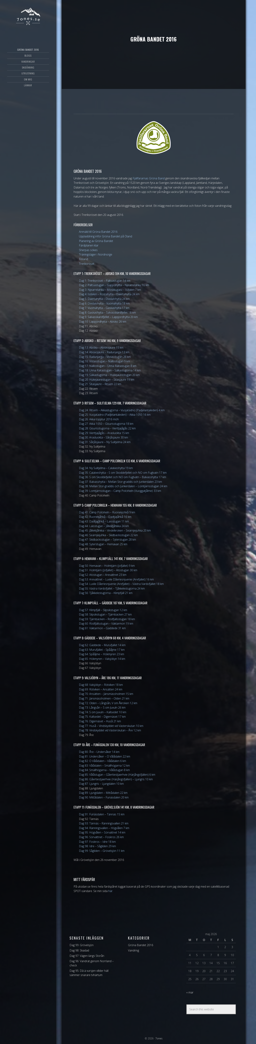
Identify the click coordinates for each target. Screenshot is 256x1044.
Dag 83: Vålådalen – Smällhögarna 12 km (104, 765)
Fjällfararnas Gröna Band (149, 178)
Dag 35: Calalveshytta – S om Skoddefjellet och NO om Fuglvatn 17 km (123, 473)
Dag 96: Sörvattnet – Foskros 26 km (101, 837)
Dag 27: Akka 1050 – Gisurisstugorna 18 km (106, 424)
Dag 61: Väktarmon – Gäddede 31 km (102, 628)
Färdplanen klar (88, 245)
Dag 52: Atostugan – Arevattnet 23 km (102, 575)
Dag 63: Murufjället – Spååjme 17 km (102, 650)
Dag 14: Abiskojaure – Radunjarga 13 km (104, 352)
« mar (189, 992)
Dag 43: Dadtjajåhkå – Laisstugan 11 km (104, 521)
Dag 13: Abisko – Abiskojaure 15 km (101, 347)
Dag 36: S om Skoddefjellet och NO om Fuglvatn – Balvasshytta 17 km (122, 477)
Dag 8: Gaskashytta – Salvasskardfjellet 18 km (107, 312)
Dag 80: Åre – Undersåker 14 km (99, 752)
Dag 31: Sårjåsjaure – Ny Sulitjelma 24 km (104, 442)
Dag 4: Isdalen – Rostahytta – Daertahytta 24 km (109, 294)
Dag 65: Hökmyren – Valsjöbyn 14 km (102, 659)
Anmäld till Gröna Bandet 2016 (98, 232)
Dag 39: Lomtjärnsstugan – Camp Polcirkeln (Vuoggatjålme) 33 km (120, 491)
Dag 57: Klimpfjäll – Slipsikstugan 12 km (103, 610)
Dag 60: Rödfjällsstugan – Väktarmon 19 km (106, 623)
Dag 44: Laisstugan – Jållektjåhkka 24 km (104, 526)
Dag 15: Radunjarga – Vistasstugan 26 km (105, 357)
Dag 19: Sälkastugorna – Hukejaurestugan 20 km (109, 375)
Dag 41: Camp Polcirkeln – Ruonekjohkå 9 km (107, 512)
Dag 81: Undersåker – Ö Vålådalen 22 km (104, 756)
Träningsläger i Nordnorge (95, 254)
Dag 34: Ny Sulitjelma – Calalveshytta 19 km (106, 468)
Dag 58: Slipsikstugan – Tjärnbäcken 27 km (105, 614)
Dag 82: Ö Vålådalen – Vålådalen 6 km (102, 761)
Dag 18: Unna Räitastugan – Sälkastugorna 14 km (110, 370)
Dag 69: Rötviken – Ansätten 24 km (100, 689)
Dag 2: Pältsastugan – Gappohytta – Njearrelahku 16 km (114, 285)
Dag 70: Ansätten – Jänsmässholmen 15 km (106, 694)
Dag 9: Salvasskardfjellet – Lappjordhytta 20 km (108, 317)
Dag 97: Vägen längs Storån (87, 956)
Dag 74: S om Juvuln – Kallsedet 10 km (102, 712)
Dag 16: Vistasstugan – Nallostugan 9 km (104, 361)
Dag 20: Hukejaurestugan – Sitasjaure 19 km (106, 380)
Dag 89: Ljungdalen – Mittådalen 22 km (103, 793)
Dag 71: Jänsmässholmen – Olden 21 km (104, 698)
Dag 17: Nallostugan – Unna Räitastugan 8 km (107, 366)
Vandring (133, 950)
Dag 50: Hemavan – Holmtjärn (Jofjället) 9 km (107, 566)
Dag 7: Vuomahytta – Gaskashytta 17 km (104, 308)
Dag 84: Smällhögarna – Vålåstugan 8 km (104, 770)
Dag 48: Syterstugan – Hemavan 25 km (103, 544)
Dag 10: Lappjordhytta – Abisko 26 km (102, 322)
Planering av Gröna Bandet (96, 241)
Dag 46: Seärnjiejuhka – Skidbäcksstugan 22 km (108, 535)
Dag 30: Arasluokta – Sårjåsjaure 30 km (103, 437)
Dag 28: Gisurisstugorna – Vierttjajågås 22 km (107, 428)
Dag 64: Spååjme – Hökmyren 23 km (101, 654)
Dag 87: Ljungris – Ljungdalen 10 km (101, 784)
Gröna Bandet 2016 (140, 945)
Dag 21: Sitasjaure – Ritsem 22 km (100, 384)
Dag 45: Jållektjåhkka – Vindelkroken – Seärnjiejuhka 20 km (115, 530)
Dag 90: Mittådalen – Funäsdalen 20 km (104, 797)
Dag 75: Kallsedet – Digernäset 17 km (102, 717)
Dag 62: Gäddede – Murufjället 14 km (102, 645)
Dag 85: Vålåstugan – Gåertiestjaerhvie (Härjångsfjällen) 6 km (117, 775)
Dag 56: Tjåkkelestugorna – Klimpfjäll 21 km (105, 593)
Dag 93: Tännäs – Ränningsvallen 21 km (103, 823)
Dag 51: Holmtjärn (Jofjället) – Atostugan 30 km (108, 570)
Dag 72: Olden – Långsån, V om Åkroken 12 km (108, 703)
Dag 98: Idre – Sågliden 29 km (97, 846)
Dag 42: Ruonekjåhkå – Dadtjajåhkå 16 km (105, 517)
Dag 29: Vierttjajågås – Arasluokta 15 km (104, 433)
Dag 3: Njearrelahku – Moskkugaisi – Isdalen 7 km (110, 290)
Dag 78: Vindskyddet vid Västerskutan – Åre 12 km (110, 730)
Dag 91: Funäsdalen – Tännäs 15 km (101, 814)
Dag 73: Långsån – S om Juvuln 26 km (102, 707)
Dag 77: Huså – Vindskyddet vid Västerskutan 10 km (111, 726)
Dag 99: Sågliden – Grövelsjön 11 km (101, 851)
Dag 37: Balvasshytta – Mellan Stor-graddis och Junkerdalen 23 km (120, 482)
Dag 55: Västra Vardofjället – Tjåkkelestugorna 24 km (112, 588)
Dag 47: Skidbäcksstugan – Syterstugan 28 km (107, 539)
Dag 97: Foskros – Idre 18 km (97, 842)
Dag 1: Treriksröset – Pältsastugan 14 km (104, 281)
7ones (28, 17)
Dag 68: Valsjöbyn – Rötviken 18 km (101, 685)
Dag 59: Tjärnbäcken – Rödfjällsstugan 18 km (107, 619)
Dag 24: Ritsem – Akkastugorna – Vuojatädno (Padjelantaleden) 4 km (122, 410)
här (110, 891)
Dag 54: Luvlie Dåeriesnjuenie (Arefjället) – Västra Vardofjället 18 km (121, 584)
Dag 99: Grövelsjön (82, 945)
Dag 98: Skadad (79, 950)
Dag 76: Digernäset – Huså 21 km (100, 721)
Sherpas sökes (88, 250)
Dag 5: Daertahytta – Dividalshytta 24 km (104, 299)
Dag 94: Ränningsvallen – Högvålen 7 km (104, 828)
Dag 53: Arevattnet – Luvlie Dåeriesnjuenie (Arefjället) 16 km (116, 579)
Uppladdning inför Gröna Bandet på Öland (105, 236)
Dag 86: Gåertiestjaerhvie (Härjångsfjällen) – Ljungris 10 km (116, 779)
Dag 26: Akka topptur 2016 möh (99, 419)
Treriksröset (86, 264)
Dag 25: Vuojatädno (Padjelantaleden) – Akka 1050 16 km (115, 415)
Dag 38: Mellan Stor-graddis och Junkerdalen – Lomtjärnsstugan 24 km (123, 486)
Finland (83, 259)
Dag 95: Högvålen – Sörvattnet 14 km (102, 832)
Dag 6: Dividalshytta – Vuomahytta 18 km (104, 303)
